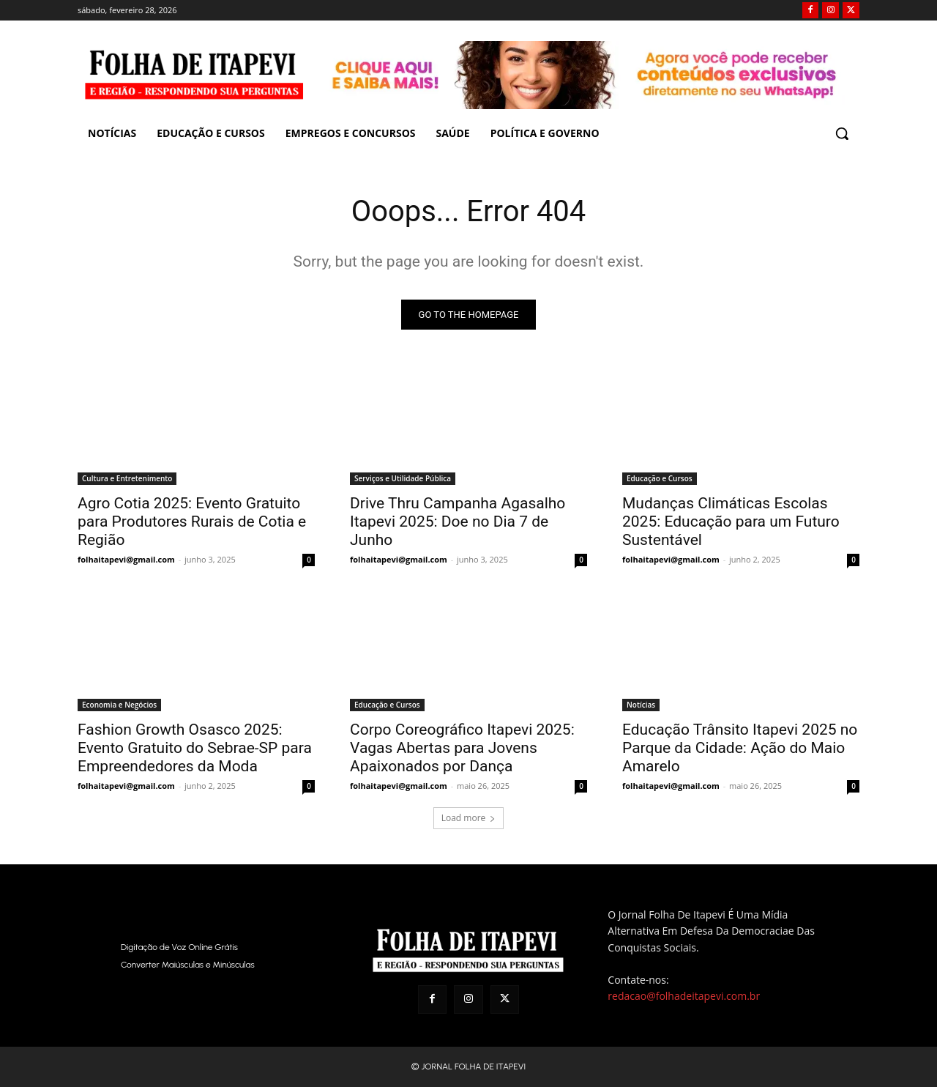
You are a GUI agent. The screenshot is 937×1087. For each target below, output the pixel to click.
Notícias (641, 705)
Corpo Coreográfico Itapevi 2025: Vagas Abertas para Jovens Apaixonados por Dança (462, 748)
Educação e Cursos (660, 478)
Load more (468, 818)
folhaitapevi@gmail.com (126, 559)
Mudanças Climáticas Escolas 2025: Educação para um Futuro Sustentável (731, 521)
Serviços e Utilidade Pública (402, 478)
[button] (841, 133)
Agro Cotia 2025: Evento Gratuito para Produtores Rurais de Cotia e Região (192, 521)
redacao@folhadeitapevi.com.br (684, 996)
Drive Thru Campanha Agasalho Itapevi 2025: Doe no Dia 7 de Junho (457, 521)
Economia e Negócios (119, 705)
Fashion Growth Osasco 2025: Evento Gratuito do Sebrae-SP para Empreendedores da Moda (195, 748)
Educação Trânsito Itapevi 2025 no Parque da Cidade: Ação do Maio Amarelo (739, 748)
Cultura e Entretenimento (127, 478)
